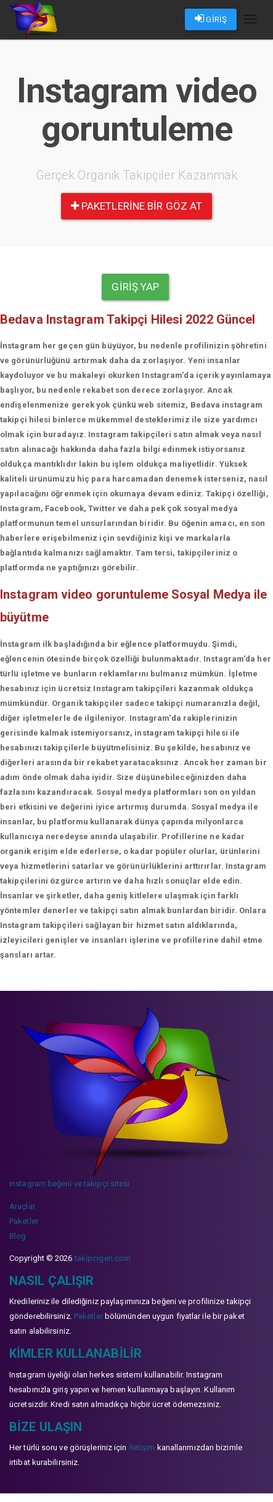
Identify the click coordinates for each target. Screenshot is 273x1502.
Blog (17, 1236)
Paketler (23, 1221)
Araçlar (22, 1206)
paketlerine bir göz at (136, 206)
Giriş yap (135, 287)
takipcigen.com (103, 1258)
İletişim (142, 1447)
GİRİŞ (211, 18)
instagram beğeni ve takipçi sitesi (69, 1183)
